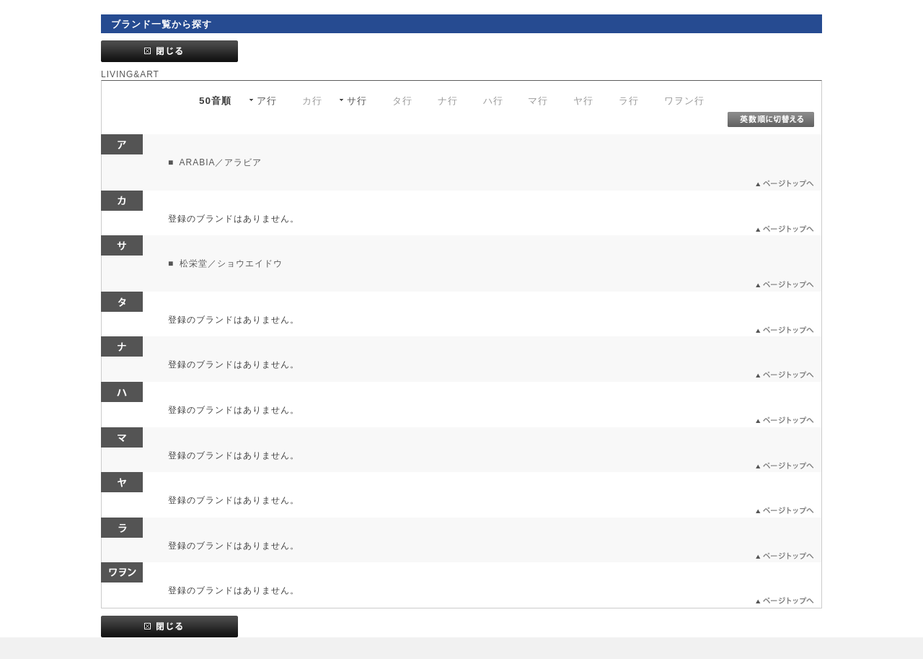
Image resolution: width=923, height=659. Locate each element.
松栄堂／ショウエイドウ (230, 263)
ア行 (267, 100)
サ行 (357, 100)
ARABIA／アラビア (219, 162)
